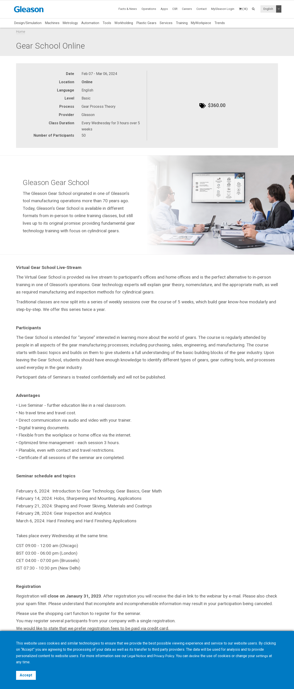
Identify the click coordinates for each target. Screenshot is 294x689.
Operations (148, 9)
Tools (107, 23)
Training (182, 23)
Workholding (123, 23)
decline (199, 656)
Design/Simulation (28, 23)
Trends (220, 23)
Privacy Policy (166, 656)
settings (267, 656)
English (268, 9)
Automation (90, 23)
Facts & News (128, 9)
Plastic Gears (146, 23)
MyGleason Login (222, 9)
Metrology (70, 23)
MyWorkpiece (201, 23)
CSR (175, 9)
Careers (187, 9)
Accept (26, 675)
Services (166, 23)
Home (20, 32)
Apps (164, 9)
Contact (201, 9)
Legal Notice (137, 656)
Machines (52, 23)
